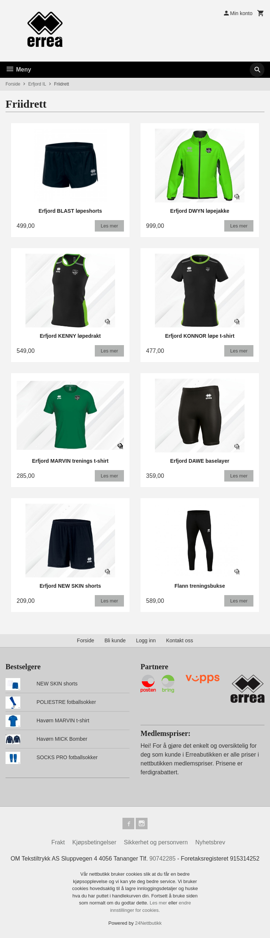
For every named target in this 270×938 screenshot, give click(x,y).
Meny (18, 69)
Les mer (159, 903)
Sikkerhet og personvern (156, 843)
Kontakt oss (179, 640)
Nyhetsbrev (210, 843)
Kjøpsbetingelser (94, 843)
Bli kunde (115, 640)
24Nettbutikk (148, 923)
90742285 (162, 859)
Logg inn (146, 640)
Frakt (58, 843)
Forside (13, 84)
